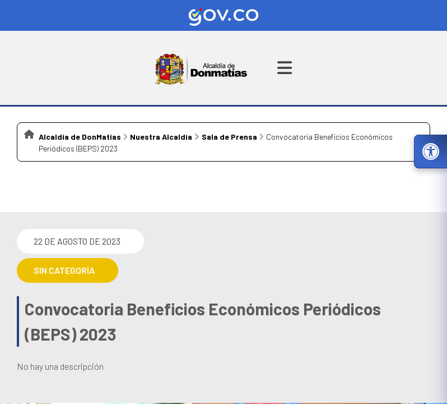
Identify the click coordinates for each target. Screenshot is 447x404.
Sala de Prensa (229, 136)
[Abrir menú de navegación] (284, 68)
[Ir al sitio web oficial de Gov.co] (223, 15)
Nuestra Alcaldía (161, 136)
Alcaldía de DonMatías (80, 136)
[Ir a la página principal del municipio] (201, 68)
